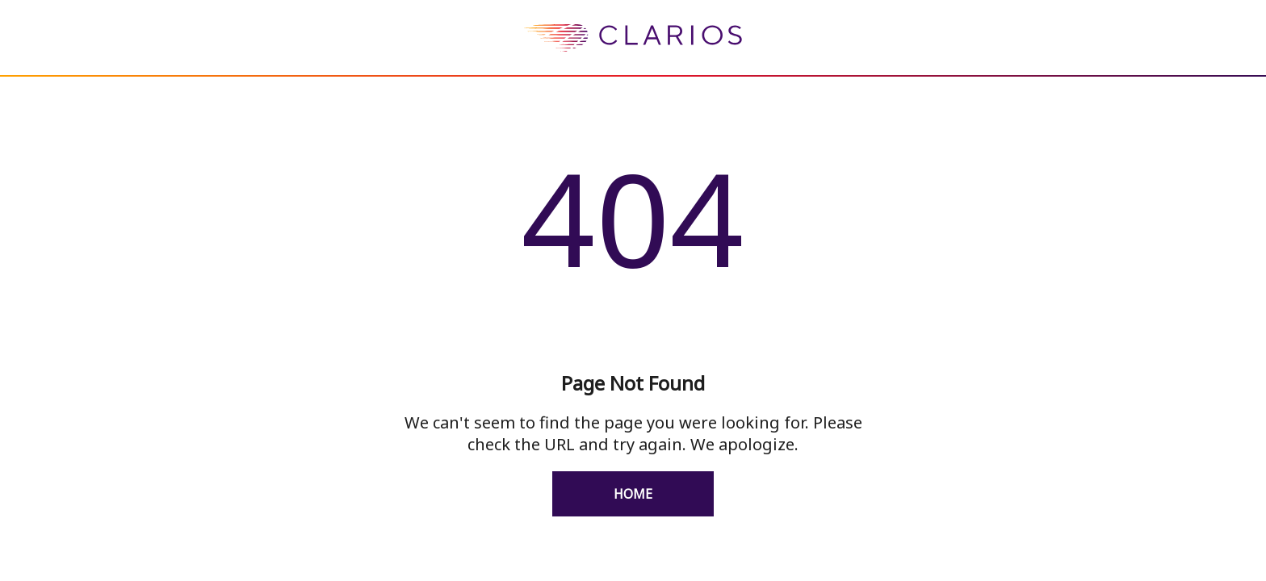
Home (633, 494)
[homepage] (633, 64)
